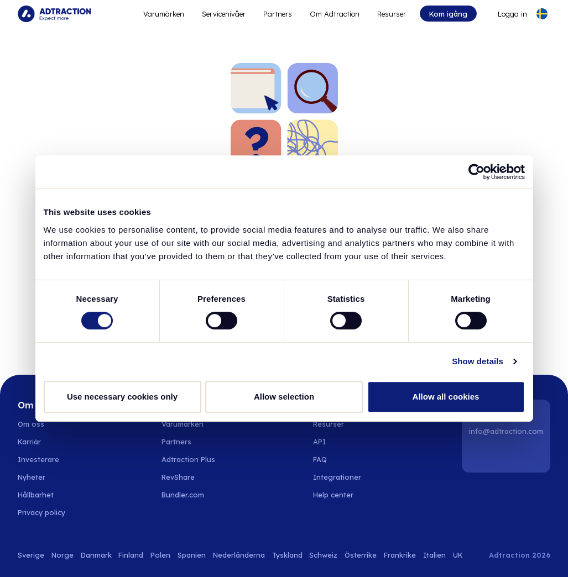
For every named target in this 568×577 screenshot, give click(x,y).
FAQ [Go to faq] (320, 459)
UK (458, 554)
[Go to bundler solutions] (188, 494)
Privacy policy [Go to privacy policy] (41, 512)
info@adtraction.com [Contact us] (506, 431)
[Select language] (542, 14)
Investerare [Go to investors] (38, 459)
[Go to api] (339, 441)
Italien (434, 554)
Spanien (192, 554)
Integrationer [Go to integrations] (337, 477)
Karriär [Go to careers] (29, 441)
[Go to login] (506, 14)
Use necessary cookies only (122, 396)
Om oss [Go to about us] (31, 423)
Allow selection (284, 396)
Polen (160, 554)
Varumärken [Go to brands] (182, 423)
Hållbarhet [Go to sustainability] (36, 494)
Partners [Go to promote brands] (277, 13)
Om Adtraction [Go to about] (334, 13)
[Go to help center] (339, 494)
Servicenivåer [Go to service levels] (224, 13)
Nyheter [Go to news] (31, 477)
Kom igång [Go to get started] (448, 13)
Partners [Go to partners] (176, 441)
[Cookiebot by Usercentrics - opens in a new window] (476, 172)
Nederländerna (239, 554)
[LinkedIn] (479, 454)
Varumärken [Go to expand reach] (163, 13)
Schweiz (323, 554)
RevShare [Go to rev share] (178, 477)
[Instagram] (507, 454)
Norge (62, 554)
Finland (130, 554)
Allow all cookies (446, 396)
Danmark (96, 554)
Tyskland (287, 554)
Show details (477, 361)
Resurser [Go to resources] (391, 13)
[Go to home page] (54, 14)
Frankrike (400, 554)
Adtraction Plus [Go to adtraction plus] (188, 459)
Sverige (31, 554)
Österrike (361, 554)
